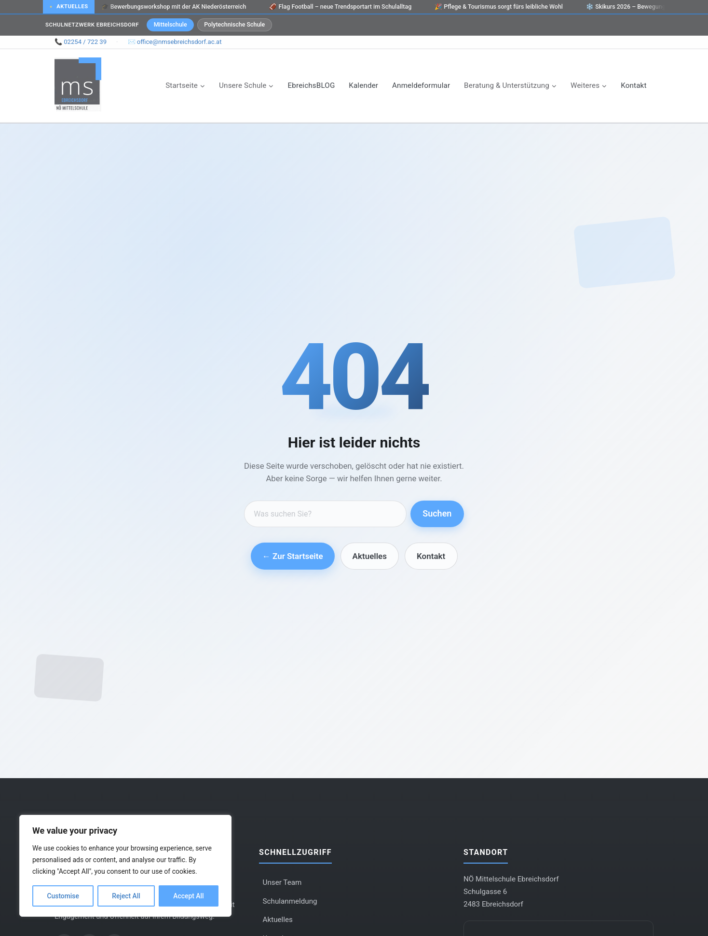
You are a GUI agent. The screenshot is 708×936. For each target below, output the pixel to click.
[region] (125, 866)
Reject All (126, 896)
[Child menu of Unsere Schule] (246, 85)
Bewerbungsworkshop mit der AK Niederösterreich (174, 6)
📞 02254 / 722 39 (80, 41)
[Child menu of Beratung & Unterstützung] (510, 85)
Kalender (363, 85)
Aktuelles (370, 556)
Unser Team (282, 882)
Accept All (188, 896)
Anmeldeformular (421, 85)
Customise (63, 896)
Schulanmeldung (290, 901)
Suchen (436, 513)
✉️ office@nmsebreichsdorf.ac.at (175, 41)
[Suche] (325, 514)
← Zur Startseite (292, 556)
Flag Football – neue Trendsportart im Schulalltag (342, 6)
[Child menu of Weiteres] (589, 85)
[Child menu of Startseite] (185, 85)
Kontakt (633, 85)
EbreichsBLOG (311, 85)
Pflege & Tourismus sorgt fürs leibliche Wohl (500, 6)
